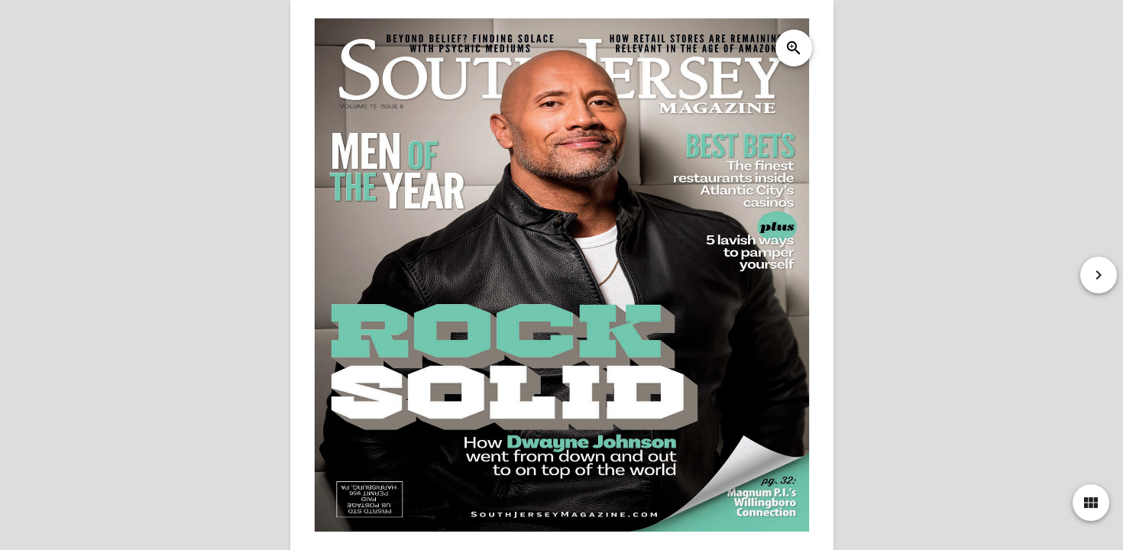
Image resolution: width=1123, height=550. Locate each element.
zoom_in (793, 48)
